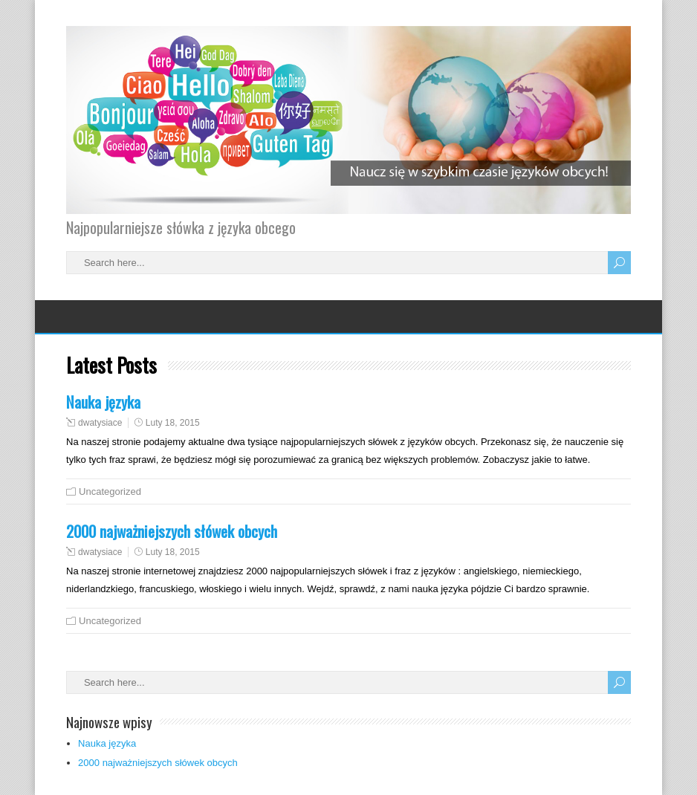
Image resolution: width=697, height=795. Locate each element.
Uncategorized (110, 491)
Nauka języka (103, 401)
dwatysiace (100, 423)
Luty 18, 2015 (173, 423)
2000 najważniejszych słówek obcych (171, 530)
